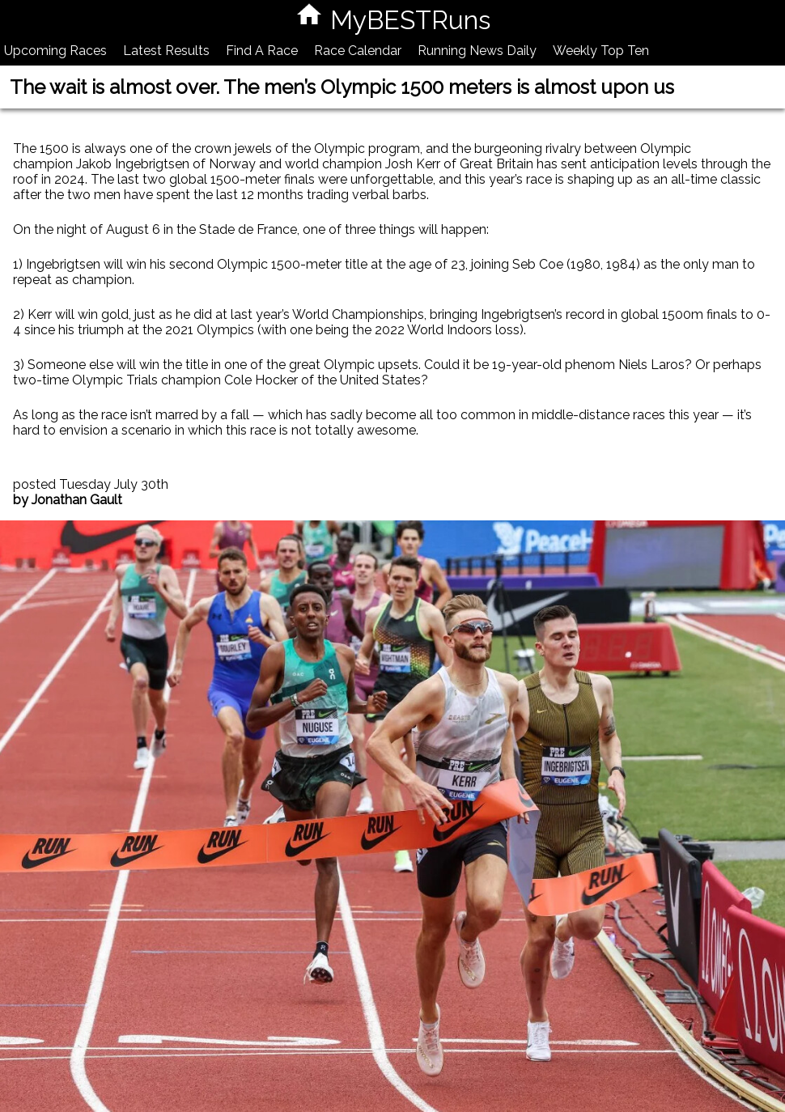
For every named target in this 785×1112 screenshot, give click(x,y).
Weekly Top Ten (601, 50)
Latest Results (166, 50)
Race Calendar (357, 50)
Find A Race (262, 50)
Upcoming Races (55, 50)
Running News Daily (477, 50)
